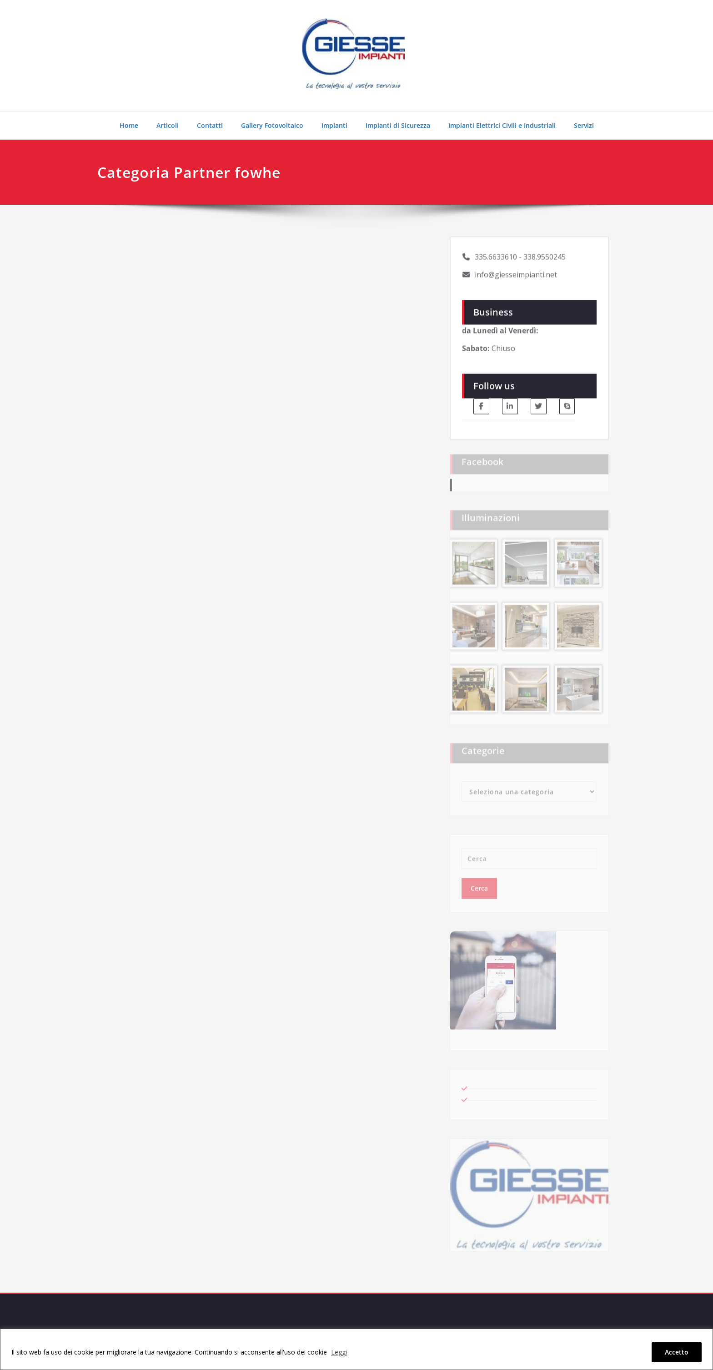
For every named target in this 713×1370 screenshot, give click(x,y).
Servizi (584, 125)
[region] (356, 1349)
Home (129, 125)
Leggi (339, 1352)
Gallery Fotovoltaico (272, 125)
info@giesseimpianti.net (516, 271)
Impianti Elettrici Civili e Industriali (502, 125)
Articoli (167, 125)
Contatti (210, 125)
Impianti (334, 125)
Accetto (676, 1352)
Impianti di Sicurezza (398, 125)
